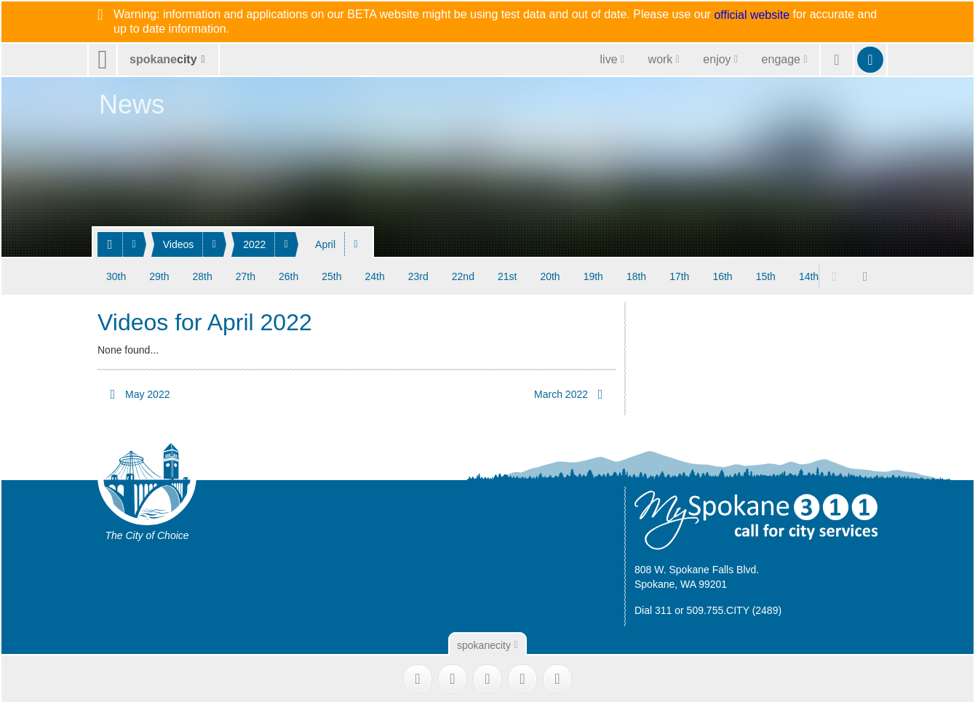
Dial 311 (653, 609)
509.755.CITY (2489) (734, 609)
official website (751, 15)
